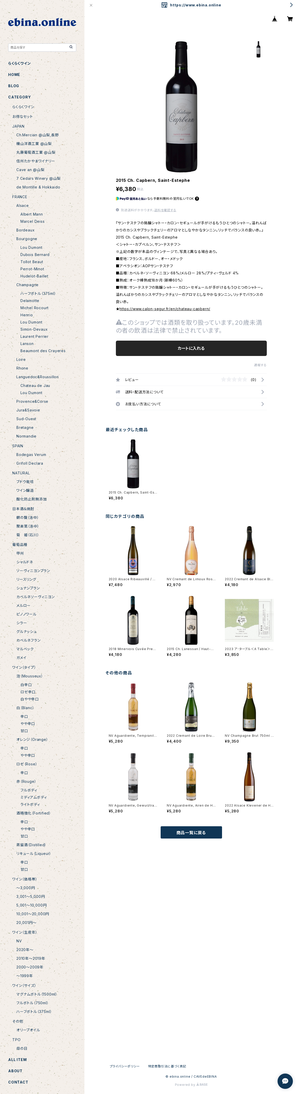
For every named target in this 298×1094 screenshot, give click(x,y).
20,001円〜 (26, 922)
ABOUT (15, 1071)
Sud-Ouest (26, 419)
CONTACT (18, 1082)
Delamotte (29, 300)
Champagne (27, 285)
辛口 (24, 716)
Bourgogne (26, 239)
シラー (21, 623)
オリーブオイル (28, 1030)
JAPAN (18, 126)
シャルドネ (24, 562)
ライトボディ (30, 804)
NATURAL (21, 473)
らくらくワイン (19, 63)
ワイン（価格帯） (24, 879)
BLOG (13, 86)
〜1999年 (24, 976)
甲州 (20, 553)
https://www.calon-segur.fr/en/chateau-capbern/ (164, 309)
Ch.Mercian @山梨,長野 (37, 135)
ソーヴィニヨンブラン (33, 570)
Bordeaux (25, 230)
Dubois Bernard (35, 254)
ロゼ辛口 (28, 692)
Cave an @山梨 (30, 170)
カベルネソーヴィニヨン (35, 597)
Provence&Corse (32, 401)
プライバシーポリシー (125, 1066)
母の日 (21, 1048)
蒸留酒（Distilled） (31, 845)
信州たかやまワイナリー (35, 161)
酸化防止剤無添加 (31, 499)
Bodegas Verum (31, 454)
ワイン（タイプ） (24, 667)
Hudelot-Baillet (34, 276)
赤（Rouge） (26, 781)
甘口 (24, 731)
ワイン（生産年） (24, 932)
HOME (14, 74)
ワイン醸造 (25, 490)
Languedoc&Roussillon (37, 377)
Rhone (22, 368)
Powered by (191, 1085)
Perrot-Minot (32, 269)
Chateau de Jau (35, 385)
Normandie (26, 436)
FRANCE (19, 197)
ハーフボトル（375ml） (38, 293)
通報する (260, 365)
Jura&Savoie (28, 410)
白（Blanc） (25, 708)
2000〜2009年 (29, 967)
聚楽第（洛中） (27, 526)
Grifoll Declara (29, 463)
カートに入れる (191, 348)
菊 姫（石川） (27, 535)
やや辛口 (27, 723)
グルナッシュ (26, 631)
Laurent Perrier (34, 336)
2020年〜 (25, 949)
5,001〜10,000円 (31, 905)
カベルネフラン (28, 640)
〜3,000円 (25, 888)
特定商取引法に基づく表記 (167, 1066)
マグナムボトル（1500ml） (37, 994)
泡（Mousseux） (29, 676)
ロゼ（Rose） (26, 764)
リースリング (26, 579)
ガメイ (21, 657)
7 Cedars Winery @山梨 (38, 178)
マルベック (25, 649)
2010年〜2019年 (30, 958)
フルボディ (28, 790)
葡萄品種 (19, 544)
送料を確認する (165, 210)
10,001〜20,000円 (32, 914)
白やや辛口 (29, 699)
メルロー (23, 605)
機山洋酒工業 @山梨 (34, 143)
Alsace (22, 205)
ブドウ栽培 (25, 481)
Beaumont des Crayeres (43, 351)
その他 (17, 1021)
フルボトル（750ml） (32, 1003)
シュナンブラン (28, 588)
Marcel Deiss (32, 221)
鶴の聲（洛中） (27, 517)
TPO (16, 1039)
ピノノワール (26, 614)
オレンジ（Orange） (32, 739)
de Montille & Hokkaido (38, 187)
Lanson (27, 343)
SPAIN (17, 446)
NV (19, 941)
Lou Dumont (31, 247)
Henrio (26, 315)
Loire (21, 359)
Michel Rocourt (34, 308)
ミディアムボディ (33, 797)
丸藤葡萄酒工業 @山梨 (36, 152)
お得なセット (22, 116)
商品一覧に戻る (191, 832)
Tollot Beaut (31, 262)
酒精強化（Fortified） (33, 813)
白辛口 (26, 685)
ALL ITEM (17, 1059)
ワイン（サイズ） (24, 985)
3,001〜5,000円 (30, 896)
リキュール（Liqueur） (33, 853)
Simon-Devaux (34, 329)
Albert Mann (31, 214)
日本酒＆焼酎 (23, 509)
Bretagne (25, 427)
